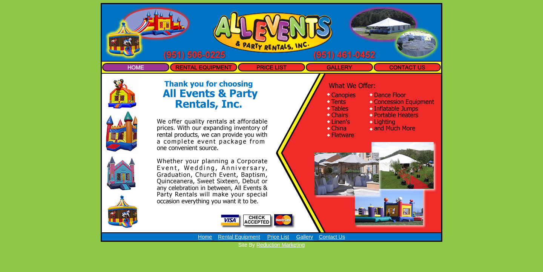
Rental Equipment (239, 237)
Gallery (304, 237)
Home (205, 237)
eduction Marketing (282, 245)
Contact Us (332, 237)
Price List (278, 237)
